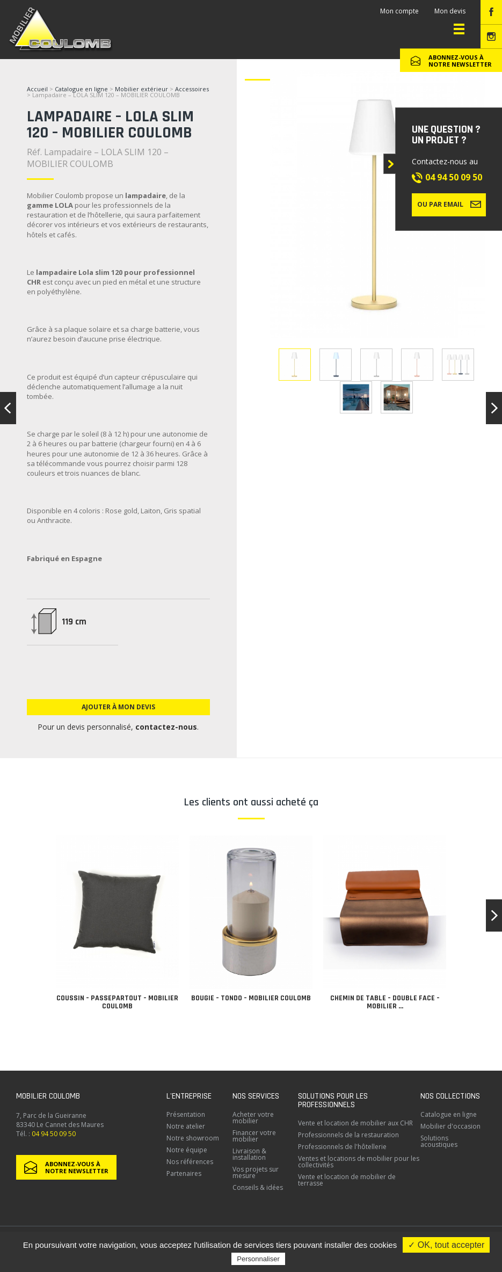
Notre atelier (185, 1126)
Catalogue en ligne (81, 89)
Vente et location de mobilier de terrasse (347, 1180)
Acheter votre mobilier (253, 1117)
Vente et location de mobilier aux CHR (355, 1123)
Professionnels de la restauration (348, 1134)
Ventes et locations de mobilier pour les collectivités (358, 1161)
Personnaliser (258, 1259)
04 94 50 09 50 (453, 177)
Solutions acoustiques (438, 1141)
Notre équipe (186, 1149)
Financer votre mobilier (254, 1136)
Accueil (37, 89)
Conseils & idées (257, 1187)
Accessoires (192, 89)
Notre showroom (192, 1138)
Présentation (185, 1114)
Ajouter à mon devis (118, 706)
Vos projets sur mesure (255, 1172)
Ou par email (449, 204)
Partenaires (183, 1173)
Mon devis (449, 11)
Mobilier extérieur (141, 89)
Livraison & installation (249, 1154)
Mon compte (399, 11)
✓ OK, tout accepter (446, 1244)
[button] (494, 915)
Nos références (189, 1161)
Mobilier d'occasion (450, 1126)
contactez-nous (166, 727)
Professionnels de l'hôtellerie (342, 1146)
